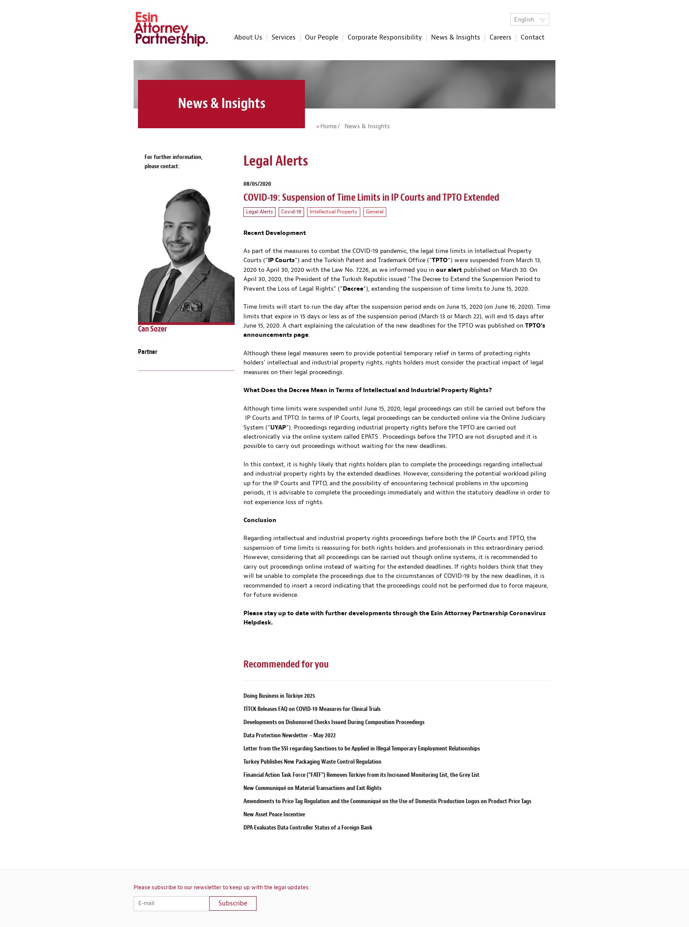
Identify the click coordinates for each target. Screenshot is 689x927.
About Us (248, 37)
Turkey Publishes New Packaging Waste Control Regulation (312, 761)
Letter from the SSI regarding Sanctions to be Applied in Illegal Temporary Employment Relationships (361, 748)
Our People (321, 37)
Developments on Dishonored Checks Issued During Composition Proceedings (333, 722)
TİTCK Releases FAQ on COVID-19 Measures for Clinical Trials (312, 709)
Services (284, 37)
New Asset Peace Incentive (274, 814)
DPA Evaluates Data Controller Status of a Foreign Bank (308, 827)
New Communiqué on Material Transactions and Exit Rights (312, 788)
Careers (500, 37)
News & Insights (455, 37)
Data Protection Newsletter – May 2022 (289, 735)
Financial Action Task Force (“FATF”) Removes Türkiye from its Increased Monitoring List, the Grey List (361, 775)
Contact (532, 37)
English (529, 20)
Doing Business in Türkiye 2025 (279, 696)
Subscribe (232, 903)
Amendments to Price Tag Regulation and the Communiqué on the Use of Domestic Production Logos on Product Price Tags (387, 801)
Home (328, 126)
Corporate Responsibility (385, 37)
